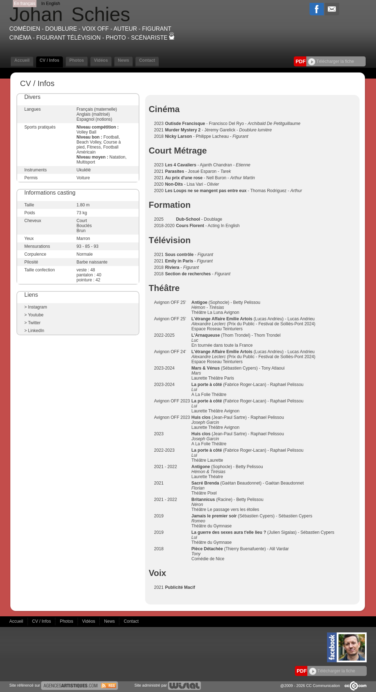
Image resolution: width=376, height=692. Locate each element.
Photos (76, 60)
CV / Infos (49, 60)
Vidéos (101, 60)
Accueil (22, 60)
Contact (147, 60)
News (123, 60)
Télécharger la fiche (331, 61)
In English (50, 3)
